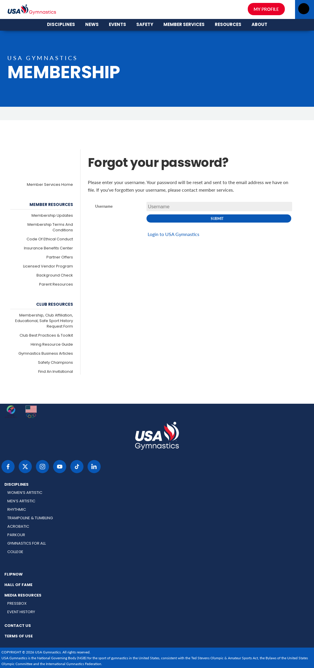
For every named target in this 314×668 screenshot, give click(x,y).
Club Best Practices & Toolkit (46, 336)
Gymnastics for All (26, 543)
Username (104, 206)
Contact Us (17, 626)
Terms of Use (18, 636)
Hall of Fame (18, 585)
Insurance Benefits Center (48, 248)
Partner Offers (59, 257)
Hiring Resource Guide (52, 345)
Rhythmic (16, 510)
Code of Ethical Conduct (50, 239)
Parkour (16, 535)
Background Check (54, 275)
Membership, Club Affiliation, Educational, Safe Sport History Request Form (44, 321)
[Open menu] (304, 10)
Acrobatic (18, 526)
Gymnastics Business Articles (45, 354)
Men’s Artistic (21, 501)
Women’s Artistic (24, 493)
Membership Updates (52, 216)
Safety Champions (55, 363)
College (15, 552)
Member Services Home (50, 185)
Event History (21, 612)
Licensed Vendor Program (48, 266)
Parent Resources (56, 284)
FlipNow (13, 574)
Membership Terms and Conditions (50, 227)
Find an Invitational (55, 372)
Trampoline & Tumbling (30, 518)
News (92, 6)
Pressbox (17, 603)
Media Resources (22, 595)
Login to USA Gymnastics (173, 234)
